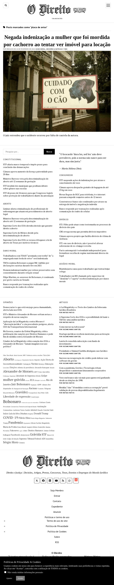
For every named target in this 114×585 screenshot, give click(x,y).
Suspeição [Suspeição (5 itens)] (34, 385)
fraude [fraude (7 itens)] (40, 410)
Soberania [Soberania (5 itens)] (49, 418)
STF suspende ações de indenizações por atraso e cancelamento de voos (82, 181)
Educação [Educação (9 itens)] (49, 364)
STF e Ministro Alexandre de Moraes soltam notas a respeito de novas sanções (27, 315)
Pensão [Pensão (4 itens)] (27, 380)
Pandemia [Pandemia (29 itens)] (15, 422)
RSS (57, 542)
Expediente (57, 506)
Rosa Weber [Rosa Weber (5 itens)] (41, 393)
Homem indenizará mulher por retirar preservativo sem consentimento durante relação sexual (29, 271)
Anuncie (57, 511)
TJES (65, 49)
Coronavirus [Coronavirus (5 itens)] (15, 407)
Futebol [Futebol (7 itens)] (46, 410)
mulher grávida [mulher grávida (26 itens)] (14, 380)
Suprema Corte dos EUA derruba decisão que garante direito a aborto (27, 227)
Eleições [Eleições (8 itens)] (13, 367)
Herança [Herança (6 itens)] (41, 364)
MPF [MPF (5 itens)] (24, 355)
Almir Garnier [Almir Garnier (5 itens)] (18, 355)
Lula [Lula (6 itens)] (46, 393)
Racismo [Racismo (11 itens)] (33, 388)
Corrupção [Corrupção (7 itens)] (27, 364)
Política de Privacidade (57, 526)
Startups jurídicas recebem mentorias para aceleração (84, 334)
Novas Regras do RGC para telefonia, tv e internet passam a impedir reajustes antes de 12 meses (82, 196)
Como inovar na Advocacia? (72, 327)
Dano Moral (41, 49)
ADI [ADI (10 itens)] (43, 438)
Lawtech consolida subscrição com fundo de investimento (79, 342)
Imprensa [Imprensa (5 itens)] (12, 376)
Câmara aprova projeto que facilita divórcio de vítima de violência (85, 237)
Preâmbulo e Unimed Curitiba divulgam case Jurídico (83, 351)
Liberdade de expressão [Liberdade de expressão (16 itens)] (16, 396)
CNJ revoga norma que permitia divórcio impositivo (82, 231)
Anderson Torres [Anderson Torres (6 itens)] (18, 410)
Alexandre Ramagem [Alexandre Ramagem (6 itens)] (42, 368)
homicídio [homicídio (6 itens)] (41, 427)
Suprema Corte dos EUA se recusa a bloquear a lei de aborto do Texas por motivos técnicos (27, 241)
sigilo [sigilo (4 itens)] (20, 431)
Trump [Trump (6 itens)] (5, 423)
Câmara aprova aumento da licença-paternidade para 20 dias (27, 173)
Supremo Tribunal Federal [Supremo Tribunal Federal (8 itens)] (30, 438)
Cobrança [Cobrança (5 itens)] (6, 376)
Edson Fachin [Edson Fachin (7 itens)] (36, 423)
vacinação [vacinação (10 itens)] (41, 406)
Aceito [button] (20, 578)
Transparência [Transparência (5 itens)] (32, 393)
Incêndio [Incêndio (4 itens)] (43, 380)
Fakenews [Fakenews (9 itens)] (14, 430)
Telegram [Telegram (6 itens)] (47, 389)
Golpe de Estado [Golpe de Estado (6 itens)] (13, 439)
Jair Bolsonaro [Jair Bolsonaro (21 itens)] (20, 384)
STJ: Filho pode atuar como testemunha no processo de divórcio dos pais (85, 226)
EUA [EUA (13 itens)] (32, 380)
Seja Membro (57, 490)
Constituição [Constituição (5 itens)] (35, 397)
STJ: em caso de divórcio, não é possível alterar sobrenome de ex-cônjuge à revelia (81, 244)
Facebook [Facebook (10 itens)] (15, 434)
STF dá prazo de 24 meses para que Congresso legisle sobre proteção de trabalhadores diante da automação (28, 194)
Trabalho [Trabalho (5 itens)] (41, 389)
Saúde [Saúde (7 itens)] (27, 410)
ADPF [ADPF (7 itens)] (39, 385)
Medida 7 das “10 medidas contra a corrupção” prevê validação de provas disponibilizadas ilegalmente (83, 389)
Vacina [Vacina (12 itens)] (34, 363)
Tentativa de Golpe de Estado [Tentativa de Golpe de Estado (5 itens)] (28, 407)
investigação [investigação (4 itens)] (18, 360)
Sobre (57, 536)
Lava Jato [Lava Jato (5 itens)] (6, 368)
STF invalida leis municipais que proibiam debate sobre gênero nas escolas (25, 187)
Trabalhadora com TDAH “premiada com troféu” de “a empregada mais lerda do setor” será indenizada (28, 257)
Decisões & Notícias (54, 49)
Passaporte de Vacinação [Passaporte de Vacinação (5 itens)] (21, 389)
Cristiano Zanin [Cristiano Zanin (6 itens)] (44, 402)
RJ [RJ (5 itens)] (12, 389)
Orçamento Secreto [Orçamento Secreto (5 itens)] (28, 360)
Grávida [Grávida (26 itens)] (35, 434)
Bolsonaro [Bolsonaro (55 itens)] (12, 401)
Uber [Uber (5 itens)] (4, 355)
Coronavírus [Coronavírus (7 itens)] (7, 410)
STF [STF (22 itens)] (44, 434)
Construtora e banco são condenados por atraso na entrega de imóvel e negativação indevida (83, 203)
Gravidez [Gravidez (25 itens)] (21, 392)
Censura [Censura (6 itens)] (22, 443)
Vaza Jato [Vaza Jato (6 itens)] (46, 355)
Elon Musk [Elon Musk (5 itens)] (10, 355)
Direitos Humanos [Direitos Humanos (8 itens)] (35, 430)
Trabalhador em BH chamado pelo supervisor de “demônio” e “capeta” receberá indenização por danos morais (84, 279)
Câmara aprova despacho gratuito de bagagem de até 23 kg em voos (84, 188)
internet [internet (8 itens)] (34, 410)
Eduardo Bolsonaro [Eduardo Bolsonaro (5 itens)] (9, 393)
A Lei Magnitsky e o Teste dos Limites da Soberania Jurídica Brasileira (82, 308)
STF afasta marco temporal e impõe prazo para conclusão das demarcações (25, 165)
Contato (57, 501)
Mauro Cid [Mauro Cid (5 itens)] (50, 435)
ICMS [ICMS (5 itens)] (4, 439)
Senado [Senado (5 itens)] (52, 368)
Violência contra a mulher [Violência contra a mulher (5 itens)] (34, 355)
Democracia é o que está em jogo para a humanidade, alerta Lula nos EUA (27, 308)
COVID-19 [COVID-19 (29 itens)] (10, 417)
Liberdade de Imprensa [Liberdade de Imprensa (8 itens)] (25, 376)
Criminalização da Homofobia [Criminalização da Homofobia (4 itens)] (30, 402)
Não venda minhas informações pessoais (25, 572)
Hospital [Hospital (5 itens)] (30, 414)
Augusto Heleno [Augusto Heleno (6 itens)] (32, 427)
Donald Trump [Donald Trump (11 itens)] (41, 413)
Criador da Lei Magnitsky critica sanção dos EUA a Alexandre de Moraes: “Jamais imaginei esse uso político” (26, 344)
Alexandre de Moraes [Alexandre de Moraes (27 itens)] (18, 371)
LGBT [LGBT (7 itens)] (35, 372)
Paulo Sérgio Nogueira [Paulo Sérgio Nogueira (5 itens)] (38, 418)
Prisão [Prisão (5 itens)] (40, 372)
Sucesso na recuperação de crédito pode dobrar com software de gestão (83, 359)
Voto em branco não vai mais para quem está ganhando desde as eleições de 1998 (84, 379)
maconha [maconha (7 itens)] (46, 372)
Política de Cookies (57, 531)
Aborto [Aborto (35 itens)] (8, 359)
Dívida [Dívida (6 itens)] (38, 376)
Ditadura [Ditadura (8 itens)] (23, 413)
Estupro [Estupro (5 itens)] (37, 380)
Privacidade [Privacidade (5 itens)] (6, 407)
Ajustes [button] (9, 578)
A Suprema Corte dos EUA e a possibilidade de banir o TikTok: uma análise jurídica (84, 318)
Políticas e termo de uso (57, 517)
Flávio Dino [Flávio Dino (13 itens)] (25, 417)
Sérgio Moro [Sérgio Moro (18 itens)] (10, 442)
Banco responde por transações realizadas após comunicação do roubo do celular (81, 210)
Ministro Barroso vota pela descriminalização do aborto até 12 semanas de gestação (25, 180)
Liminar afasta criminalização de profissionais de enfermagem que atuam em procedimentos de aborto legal (27, 211)
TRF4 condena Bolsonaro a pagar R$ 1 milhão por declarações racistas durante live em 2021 (26, 264)
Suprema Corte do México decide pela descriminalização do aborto (20, 234)
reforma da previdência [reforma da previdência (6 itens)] (26, 368)
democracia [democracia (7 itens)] (24, 435)
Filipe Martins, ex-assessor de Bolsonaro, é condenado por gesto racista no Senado (28, 278)
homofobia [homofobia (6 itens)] (49, 439)
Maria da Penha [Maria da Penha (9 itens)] (10, 427)
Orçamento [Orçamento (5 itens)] (26, 423)
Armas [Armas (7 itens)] (46, 430)
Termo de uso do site (57, 520)
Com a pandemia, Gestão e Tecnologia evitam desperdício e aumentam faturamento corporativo (82, 369)
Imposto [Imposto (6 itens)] (37, 360)
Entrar (57, 495)
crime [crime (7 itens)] (25, 430)
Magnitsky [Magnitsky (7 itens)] (46, 423)
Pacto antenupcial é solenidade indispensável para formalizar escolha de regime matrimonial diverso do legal (83, 253)
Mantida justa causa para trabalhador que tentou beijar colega (84, 270)
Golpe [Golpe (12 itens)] (44, 375)
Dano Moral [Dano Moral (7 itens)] (21, 427)
